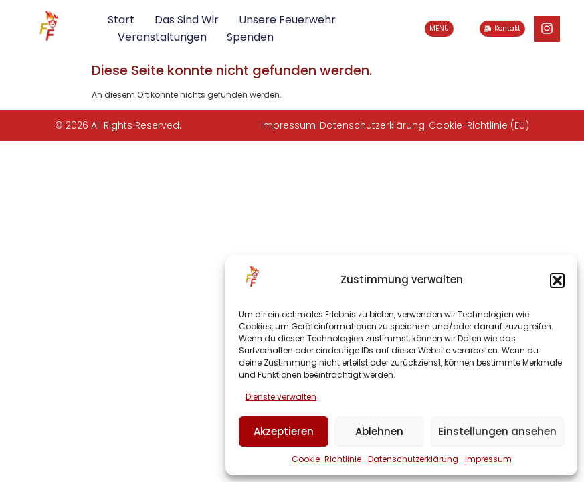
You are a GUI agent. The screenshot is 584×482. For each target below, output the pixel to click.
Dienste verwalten (281, 396)
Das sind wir (187, 19)
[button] (557, 280)
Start (121, 19)
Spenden (250, 37)
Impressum (488, 459)
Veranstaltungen (162, 37)
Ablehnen (379, 431)
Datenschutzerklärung (413, 459)
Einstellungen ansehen (497, 431)
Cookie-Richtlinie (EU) (479, 125)
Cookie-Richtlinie (326, 459)
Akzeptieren (284, 431)
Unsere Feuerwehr (287, 19)
